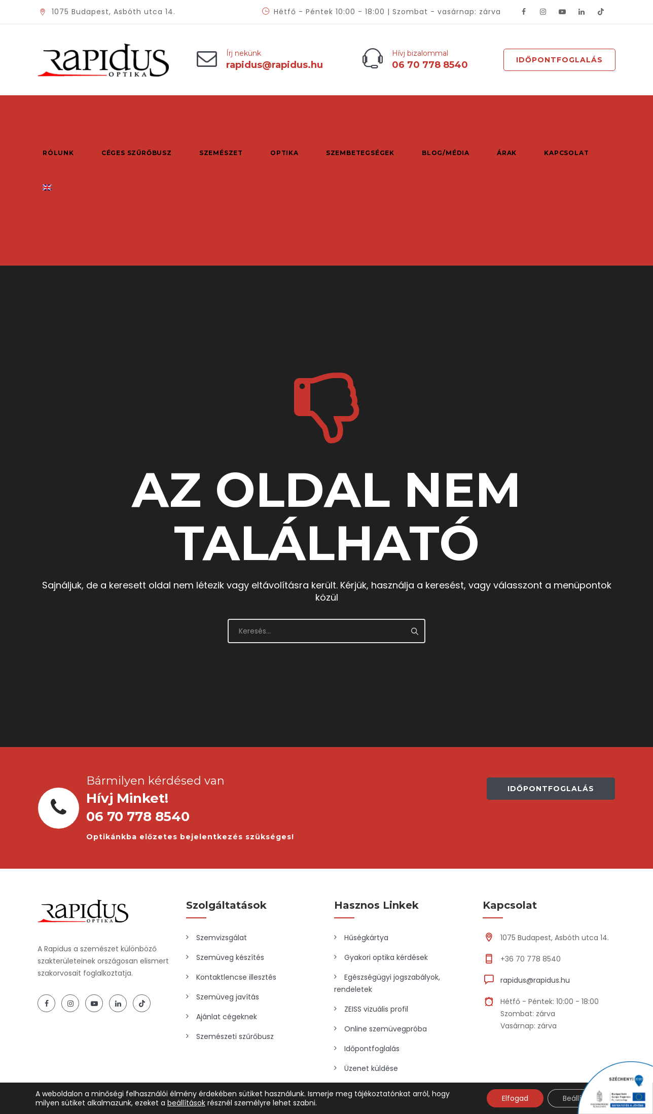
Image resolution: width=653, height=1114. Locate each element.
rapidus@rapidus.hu (535, 881)
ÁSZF (607, 1030)
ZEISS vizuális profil (376, 910)
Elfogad (515, 1098)
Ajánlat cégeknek (226, 917)
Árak (497, 113)
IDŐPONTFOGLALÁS (550, 689)
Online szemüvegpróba (385, 929)
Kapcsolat (555, 113)
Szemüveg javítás (227, 898)
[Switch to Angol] (47, 148)
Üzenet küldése (371, 969)
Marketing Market (179, 1030)
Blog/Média (438, 113)
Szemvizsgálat (221, 838)
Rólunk (58, 113)
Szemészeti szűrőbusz (235, 937)
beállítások (186, 1102)
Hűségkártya (366, 838)
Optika (280, 113)
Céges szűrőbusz (135, 113)
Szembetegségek (354, 113)
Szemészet (218, 113)
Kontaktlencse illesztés (236, 878)
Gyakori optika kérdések (386, 858)
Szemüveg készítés (230, 858)
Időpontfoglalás (559, 59)
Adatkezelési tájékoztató (542, 1030)
